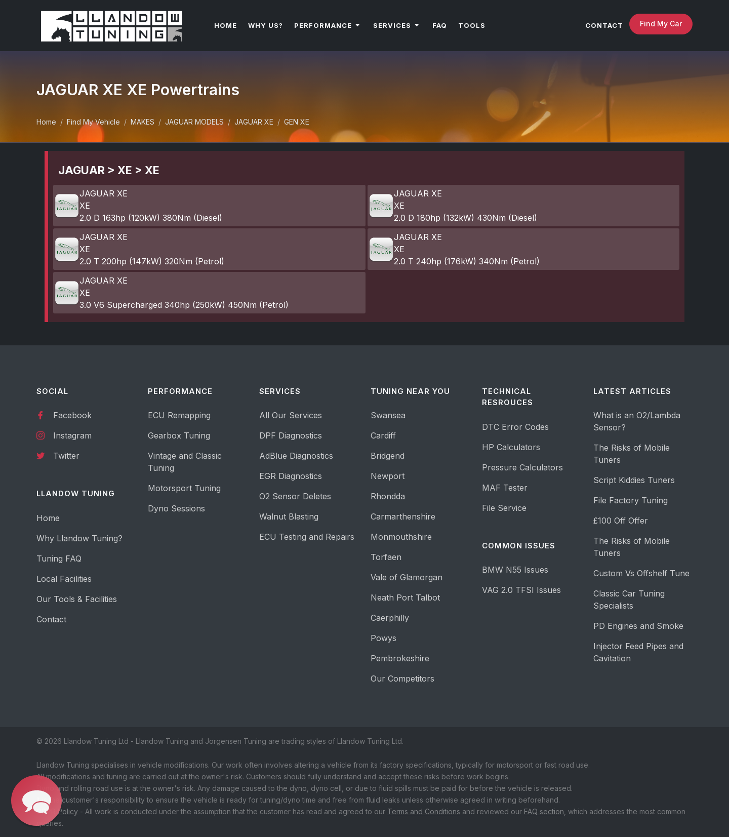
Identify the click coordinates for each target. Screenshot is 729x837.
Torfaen (386, 557)
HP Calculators (511, 447)
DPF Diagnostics (290, 435)
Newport (387, 476)
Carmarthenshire (403, 516)
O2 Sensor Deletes (295, 496)
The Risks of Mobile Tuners (631, 454)
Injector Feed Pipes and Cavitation (638, 652)
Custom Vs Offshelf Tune (641, 573)
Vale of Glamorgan (406, 577)
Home (46, 121)
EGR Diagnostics (290, 476)
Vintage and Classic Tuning (185, 462)
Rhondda (388, 496)
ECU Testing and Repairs (306, 537)
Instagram (64, 435)
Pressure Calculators (522, 467)
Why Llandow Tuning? (79, 538)
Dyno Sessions (176, 508)
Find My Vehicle (93, 121)
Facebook (64, 414)
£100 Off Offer (620, 520)
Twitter (57, 455)
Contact (51, 619)
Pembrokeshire (400, 658)
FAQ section (544, 811)
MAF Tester (505, 488)
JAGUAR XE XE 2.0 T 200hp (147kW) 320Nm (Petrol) (139, 249)
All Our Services (290, 415)
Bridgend (387, 456)
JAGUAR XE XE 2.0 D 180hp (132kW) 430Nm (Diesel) (453, 205)
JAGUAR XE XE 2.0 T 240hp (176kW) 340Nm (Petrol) (454, 249)
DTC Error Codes (515, 427)
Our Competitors (402, 678)
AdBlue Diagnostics (296, 456)
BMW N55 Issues (515, 570)
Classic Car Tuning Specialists (629, 599)
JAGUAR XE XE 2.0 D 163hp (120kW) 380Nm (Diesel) (138, 205)
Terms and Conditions (423, 811)
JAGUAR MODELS (194, 121)
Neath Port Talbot (405, 597)
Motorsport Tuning (184, 488)
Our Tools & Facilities (76, 599)
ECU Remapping (179, 415)
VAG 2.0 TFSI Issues (521, 590)
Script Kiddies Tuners (634, 480)
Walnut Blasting (288, 516)
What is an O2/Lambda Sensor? (636, 421)
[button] (36, 800)
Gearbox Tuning (179, 435)
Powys (383, 638)
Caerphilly (390, 618)
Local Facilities (64, 579)
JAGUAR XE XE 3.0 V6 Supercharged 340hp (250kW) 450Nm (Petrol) (171, 292)
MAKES (142, 121)
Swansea (388, 415)
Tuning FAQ (59, 558)
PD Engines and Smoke (638, 626)
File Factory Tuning (630, 500)
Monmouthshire (401, 537)
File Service (504, 508)
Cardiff (383, 435)
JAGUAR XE (253, 121)
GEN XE (296, 121)
